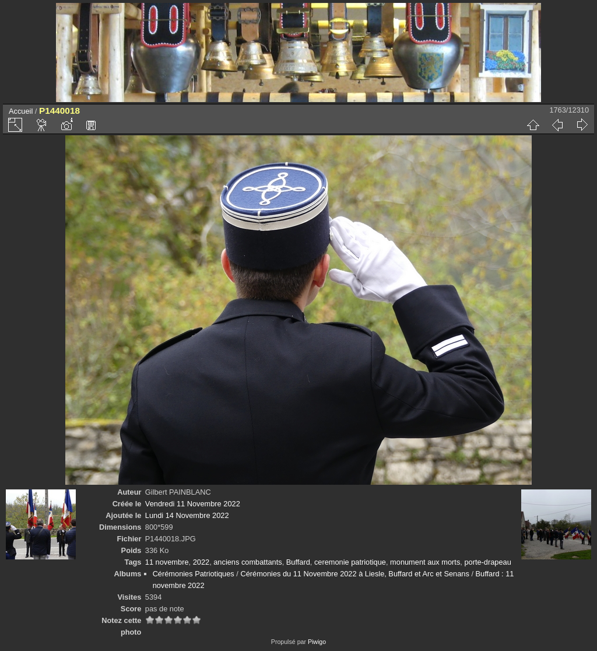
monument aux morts (425, 562)
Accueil (21, 111)
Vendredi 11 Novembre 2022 (192, 503)
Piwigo (317, 641)
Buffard (298, 562)
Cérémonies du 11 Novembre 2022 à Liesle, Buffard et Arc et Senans (354, 573)
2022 (201, 562)
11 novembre (167, 562)
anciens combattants (247, 562)
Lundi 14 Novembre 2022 (187, 515)
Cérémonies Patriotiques (193, 573)
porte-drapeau (487, 562)
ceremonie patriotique (350, 562)
